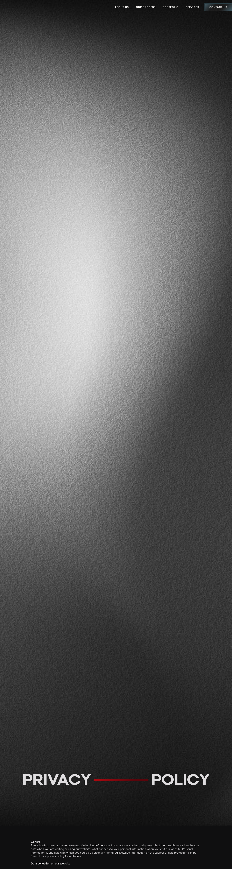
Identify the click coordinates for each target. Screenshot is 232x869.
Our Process (146, 7)
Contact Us (218, 7)
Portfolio (171, 7)
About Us (122, 7)
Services (192, 7)
